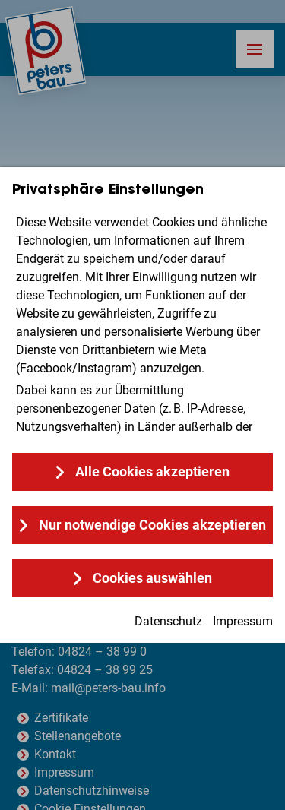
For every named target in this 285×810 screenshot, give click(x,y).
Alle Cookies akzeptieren (152, 471)
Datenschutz (168, 621)
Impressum (243, 621)
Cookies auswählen (152, 578)
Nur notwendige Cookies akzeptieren (152, 525)
